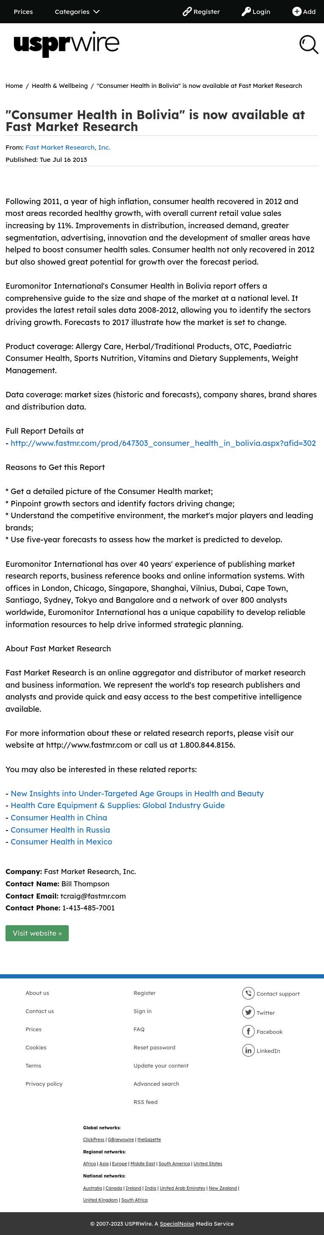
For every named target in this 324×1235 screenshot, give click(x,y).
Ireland (133, 1188)
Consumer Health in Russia (60, 830)
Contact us (40, 1011)
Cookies (36, 1047)
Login (256, 11)
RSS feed (146, 1101)
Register (201, 11)
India (150, 1188)
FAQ (139, 1029)
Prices (23, 11)
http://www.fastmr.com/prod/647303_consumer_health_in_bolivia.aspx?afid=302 (163, 443)
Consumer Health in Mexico (61, 842)
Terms (33, 1065)
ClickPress (94, 1139)
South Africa (135, 1200)
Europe (119, 1164)
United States (208, 1164)
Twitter (258, 1012)
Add (304, 11)
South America (174, 1164)
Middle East (142, 1164)
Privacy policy (44, 1083)
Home (14, 86)
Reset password (155, 1047)
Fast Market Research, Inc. (67, 147)
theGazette (149, 1139)
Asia (104, 1164)
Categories (77, 11)
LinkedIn (261, 1050)
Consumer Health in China (59, 817)
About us (37, 992)
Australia (92, 1188)
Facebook (262, 1031)
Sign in (143, 1011)
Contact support (271, 993)
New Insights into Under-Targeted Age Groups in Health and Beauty (137, 793)
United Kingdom (100, 1200)
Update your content (161, 1065)
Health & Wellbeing (60, 86)
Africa (89, 1164)
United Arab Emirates (182, 1188)
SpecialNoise (177, 1223)
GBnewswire (121, 1139)
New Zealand (223, 1188)
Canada (113, 1188)
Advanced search (156, 1083)
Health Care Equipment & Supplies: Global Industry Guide (118, 805)
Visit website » (37, 933)
